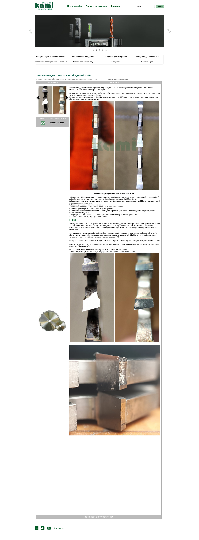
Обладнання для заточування (115, 57)
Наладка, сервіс (147, 62)
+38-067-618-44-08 (57, 123)
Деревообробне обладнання (83, 57)
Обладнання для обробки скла (147, 57)
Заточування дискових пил (118, 79)
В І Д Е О (72, 220)
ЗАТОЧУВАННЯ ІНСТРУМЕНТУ (94, 79)
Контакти (116, 6)
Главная (39, 79)
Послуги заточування (96, 6)
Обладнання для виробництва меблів (50, 57)
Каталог (47, 79)
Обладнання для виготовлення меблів (66, 79)
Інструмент (115, 62)
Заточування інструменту (83, 62)
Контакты (58, 528)
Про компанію (74, 6)
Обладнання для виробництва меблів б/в (51, 62)
